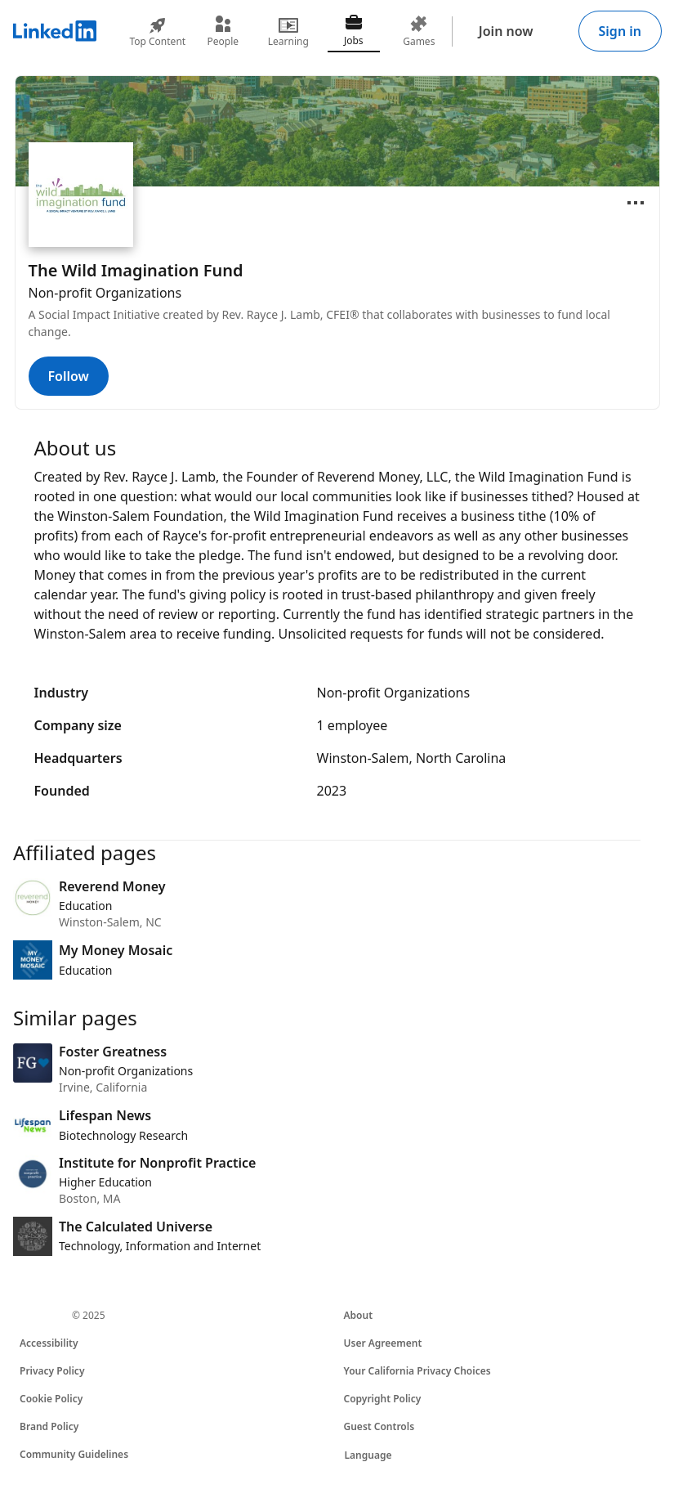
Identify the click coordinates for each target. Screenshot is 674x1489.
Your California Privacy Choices (417, 1371)
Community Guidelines (74, 1454)
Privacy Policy (52, 1371)
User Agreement (383, 1343)
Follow (68, 376)
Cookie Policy (51, 1399)
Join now (506, 31)
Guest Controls (379, 1426)
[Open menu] (635, 202)
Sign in (620, 31)
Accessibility (49, 1343)
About (358, 1315)
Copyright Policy (383, 1399)
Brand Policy (49, 1426)
